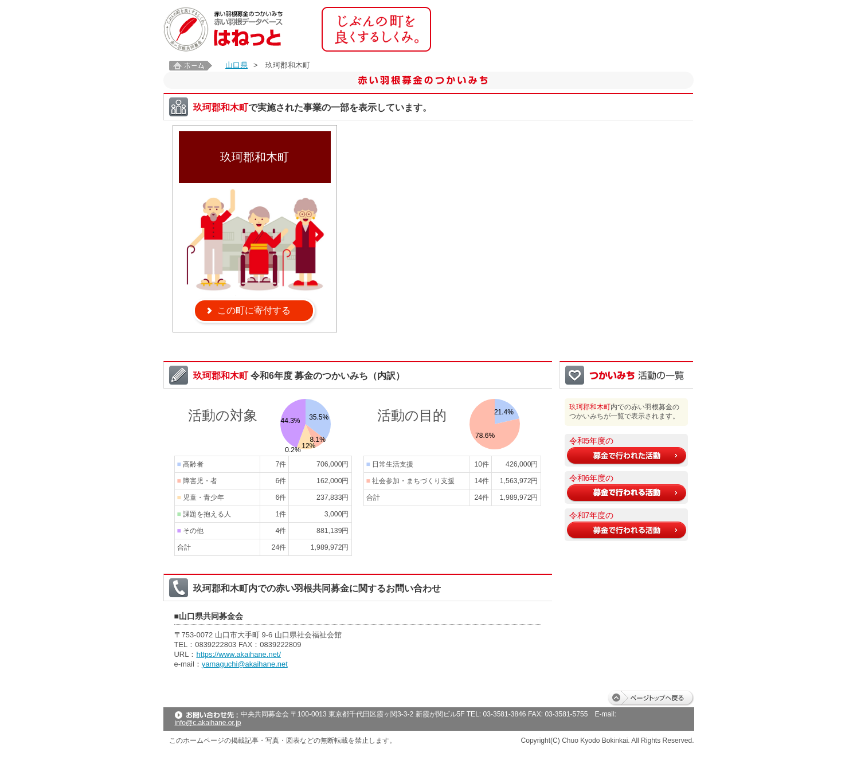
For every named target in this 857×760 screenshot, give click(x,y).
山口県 (236, 65)
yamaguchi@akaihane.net (245, 664)
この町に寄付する (254, 310)
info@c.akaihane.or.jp (208, 723)
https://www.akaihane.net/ (238, 654)
